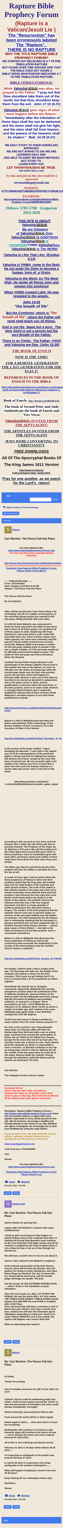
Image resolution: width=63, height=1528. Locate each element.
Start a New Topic (11, 513)
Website (25, 1182)
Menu (6, 496)
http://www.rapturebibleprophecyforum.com (31, 550)
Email (12, 1182)
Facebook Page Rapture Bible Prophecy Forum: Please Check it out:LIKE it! (31, 569)
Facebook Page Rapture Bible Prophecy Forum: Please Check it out (31, 1173)
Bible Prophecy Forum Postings (20, 507)
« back (5, 1520)
